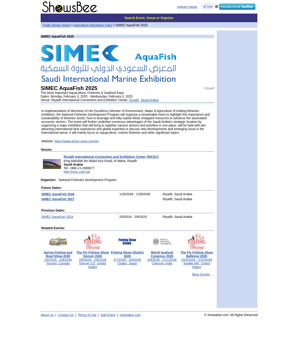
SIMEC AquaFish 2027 (57, 199)
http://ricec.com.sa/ (77, 172)
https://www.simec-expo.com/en (76, 141)
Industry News (187, 7)
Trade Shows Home (56, 25)
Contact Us (66, 315)
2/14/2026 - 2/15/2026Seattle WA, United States (196, 258)
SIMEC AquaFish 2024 (57, 217)
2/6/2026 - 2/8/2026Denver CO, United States (92, 258)
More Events (201, 274)
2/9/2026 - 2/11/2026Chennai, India (162, 256)
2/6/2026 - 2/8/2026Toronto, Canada (58, 256)
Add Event (108, 315)
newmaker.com (130, 315)
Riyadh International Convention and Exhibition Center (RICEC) (111, 157)
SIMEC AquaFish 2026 (57, 194)
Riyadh (134, 100)
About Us (47, 315)
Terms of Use (87, 315)
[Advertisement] (127, 294)
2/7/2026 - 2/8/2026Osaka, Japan (127, 256)
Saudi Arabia (149, 100)
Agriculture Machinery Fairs (93, 25)
